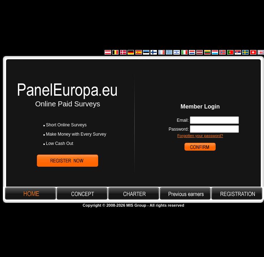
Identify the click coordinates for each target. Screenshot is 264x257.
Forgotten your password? (200, 135)
